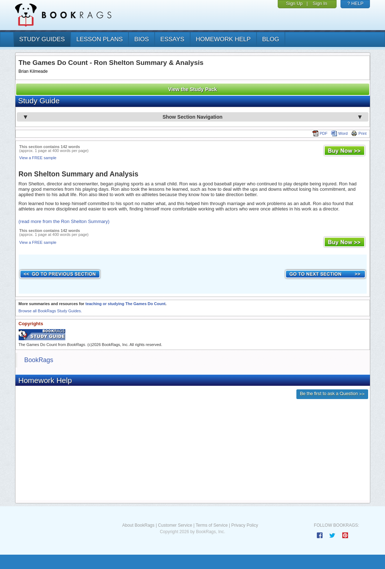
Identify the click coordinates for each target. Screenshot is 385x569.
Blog (270, 39)
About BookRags (138, 525)
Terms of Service (211, 525)
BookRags (38, 360)
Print (359, 133)
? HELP (355, 3)
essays (172, 39)
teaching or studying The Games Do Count (125, 304)
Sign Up (294, 3)
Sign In (320, 3)
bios (141, 39)
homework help (223, 39)
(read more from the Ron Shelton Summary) (64, 221)
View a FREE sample (38, 158)
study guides (42, 39)
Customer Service (175, 525)
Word (339, 133)
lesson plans (99, 39)
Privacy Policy (244, 525)
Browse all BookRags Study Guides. (50, 311)
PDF (320, 133)
